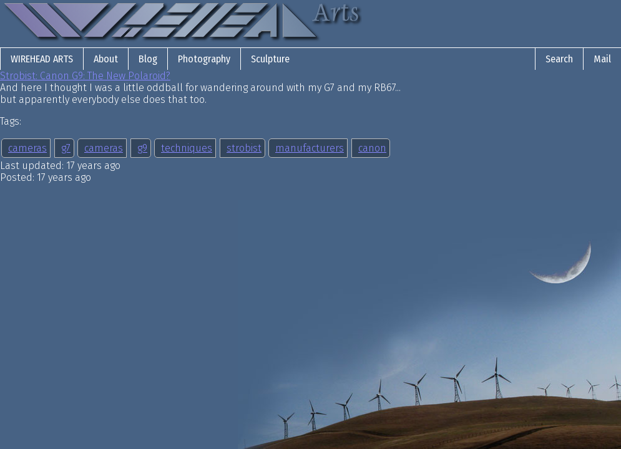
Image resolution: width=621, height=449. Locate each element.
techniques (186, 148)
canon (372, 148)
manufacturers (309, 148)
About (106, 59)
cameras (27, 148)
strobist (244, 148)
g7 (66, 148)
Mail (602, 59)
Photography (204, 59)
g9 (142, 148)
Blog (148, 59)
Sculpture (270, 59)
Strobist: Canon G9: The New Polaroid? (85, 76)
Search (559, 59)
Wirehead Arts (42, 59)
